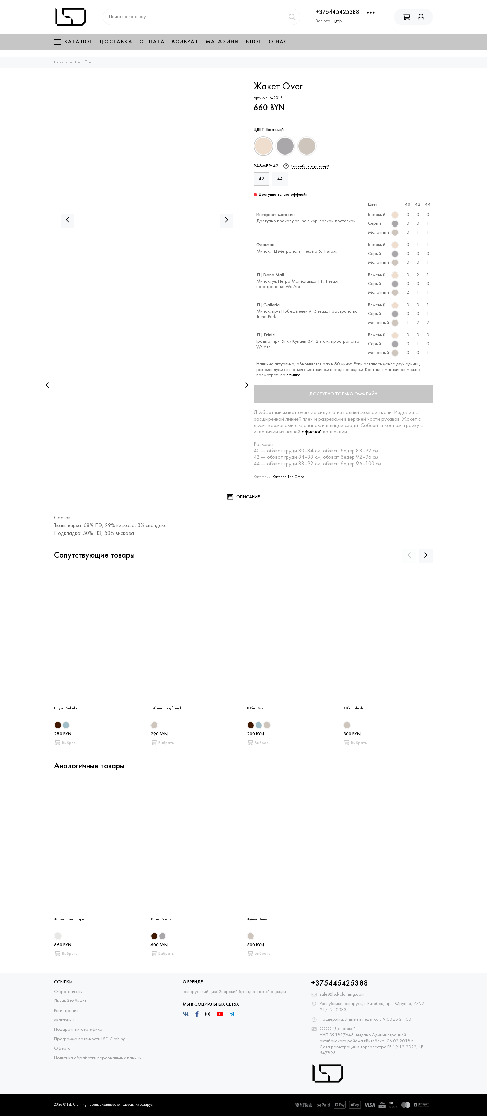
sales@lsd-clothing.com (342, 994)
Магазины (222, 42)
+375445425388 (338, 12)
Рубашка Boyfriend (165, 708)
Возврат (185, 42)
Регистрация (66, 1010)
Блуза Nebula (65, 708)
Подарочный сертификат (79, 1029)
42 (261, 179)
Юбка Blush (353, 708)
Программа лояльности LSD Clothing (90, 1039)
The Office (296, 477)
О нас (278, 42)
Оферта (62, 1048)
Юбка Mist (255, 708)
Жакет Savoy (160, 919)
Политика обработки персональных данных (97, 1058)
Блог (254, 42)
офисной (312, 432)
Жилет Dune (257, 919)
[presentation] (47, 386)
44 (280, 179)
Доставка (116, 42)
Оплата (152, 42)
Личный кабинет (70, 1001)
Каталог (73, 42)
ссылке (293, 375)
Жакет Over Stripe (69, 919)
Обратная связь (70, 992)
